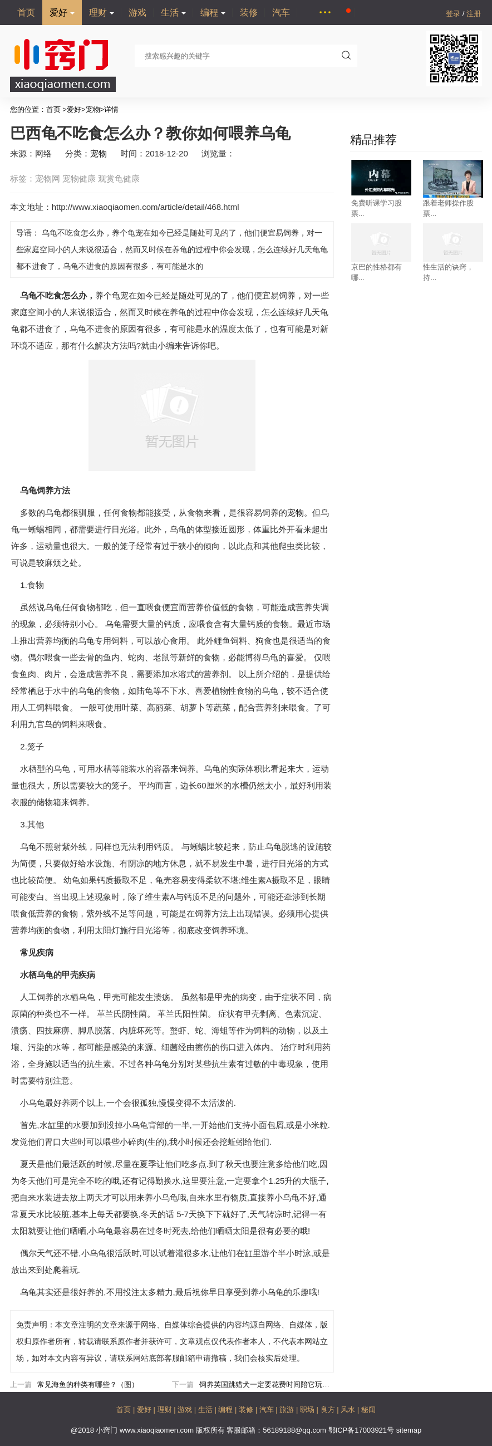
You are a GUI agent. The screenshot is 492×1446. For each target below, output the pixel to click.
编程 (212, 12)
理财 (101, 12)
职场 (308, 1409)
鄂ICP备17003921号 (362, 1430)
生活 (173, 12)
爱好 (62, 12)
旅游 (287, 1409)
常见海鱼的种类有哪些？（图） (88, 1384)
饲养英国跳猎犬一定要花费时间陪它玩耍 (264, 1384)
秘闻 (368, 1409)
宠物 (93, 109)
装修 (249, 12)
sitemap (409, 1430)
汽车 (281, 12)
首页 (26, 12)
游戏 (137, 12)
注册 (473, 13)
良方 (329, 1409)
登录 (454, 13)
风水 (349, 1409)
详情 (111, 109)
